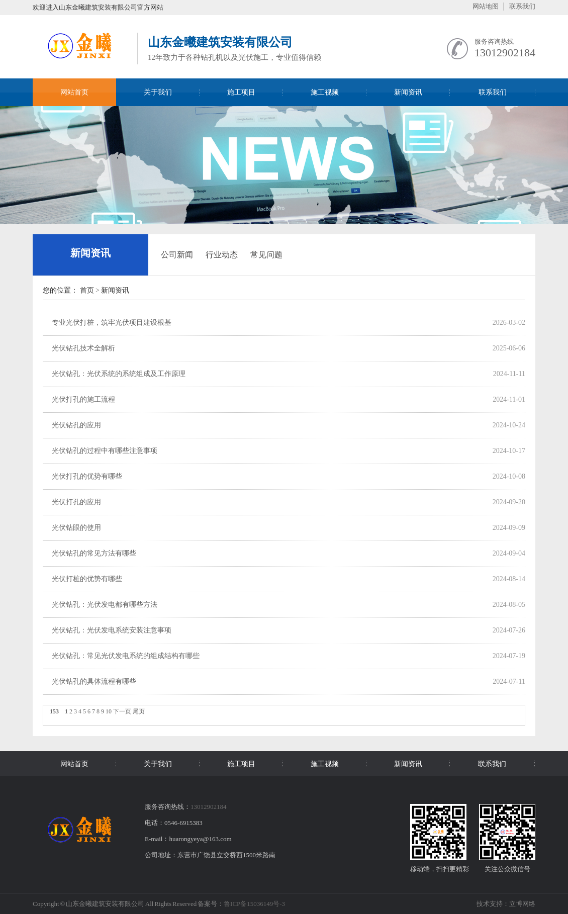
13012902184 (505, 52)
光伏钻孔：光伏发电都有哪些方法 (104, 604)
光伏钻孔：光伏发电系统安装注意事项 (111, 630)
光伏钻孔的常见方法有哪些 (94, 553)
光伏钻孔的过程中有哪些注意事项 (104, 450)
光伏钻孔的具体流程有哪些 (94, 681)
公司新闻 (177, 254)
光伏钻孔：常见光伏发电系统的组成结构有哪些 (126, 656)
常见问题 (266, 254)
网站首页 (74, 92)
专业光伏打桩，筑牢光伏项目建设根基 (111, 322)
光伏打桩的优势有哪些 (87, 579)
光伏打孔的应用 (76, 502)
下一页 (122, 711)
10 (109, 711)
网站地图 (485, 6)
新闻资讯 (90, 252)
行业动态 (222, 254)
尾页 (139, 711)
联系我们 (522, 6)
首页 (87, 290)
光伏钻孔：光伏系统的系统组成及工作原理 (118, 374)
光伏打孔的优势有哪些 (87, 476)
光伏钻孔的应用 (76, 425)
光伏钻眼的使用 (76, 527)
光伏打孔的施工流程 (83, 399)
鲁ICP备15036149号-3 (254, 903)
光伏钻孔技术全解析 (83, 348)
